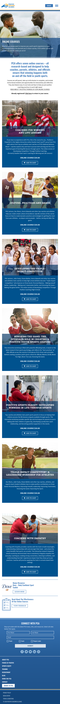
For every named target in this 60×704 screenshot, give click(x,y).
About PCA (5, 660)
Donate (49, 6)
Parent (10, 641)
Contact (4, 682)
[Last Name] (42, 632)
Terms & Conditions (8, 699)
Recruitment (6, 672)
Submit (30, 646)
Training (5, 669)
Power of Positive (8, 663)
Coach (22, 641)
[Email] (30, 637)
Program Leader (37, 641)
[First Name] (18, 632)
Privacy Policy (7, 693)
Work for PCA (6, 679)
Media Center (6, 696)
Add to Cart (30, 162)
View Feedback (20, 605)
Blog (3, 675)
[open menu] (56, 5)
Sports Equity (6, 666)
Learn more (19, 591)
